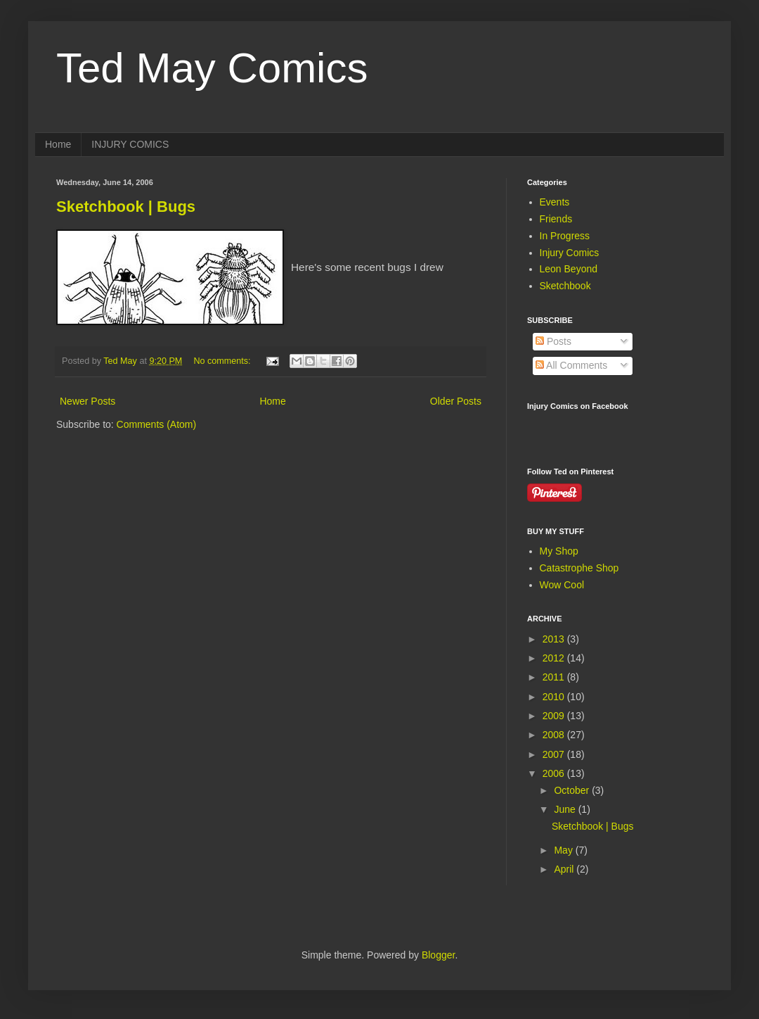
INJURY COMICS (130, 144)
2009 (555, 715)
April (565, 869)
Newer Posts (87, 401)
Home (58, 144)
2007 (555, 754)
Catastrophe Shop (579, 568)
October (573, 790)
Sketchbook (565, 285)
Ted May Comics (212, 67)
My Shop (559, 551)
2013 (555, 639)
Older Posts (455, 401)
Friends (556, 218)
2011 (555, 677)
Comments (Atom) (157, 424)
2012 (555, 658)
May (564, 850)
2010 (555, 696)
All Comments (571, 365)
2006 (555, 773)
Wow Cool (562, 584)
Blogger (438, 955)
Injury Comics (569, 252)
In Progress (565, 235)
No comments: (223, 361)
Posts (553, 341)
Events (555, 202)
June (566, 809)
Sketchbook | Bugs (125, 206)
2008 (555, 734)
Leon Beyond (569, 268)
